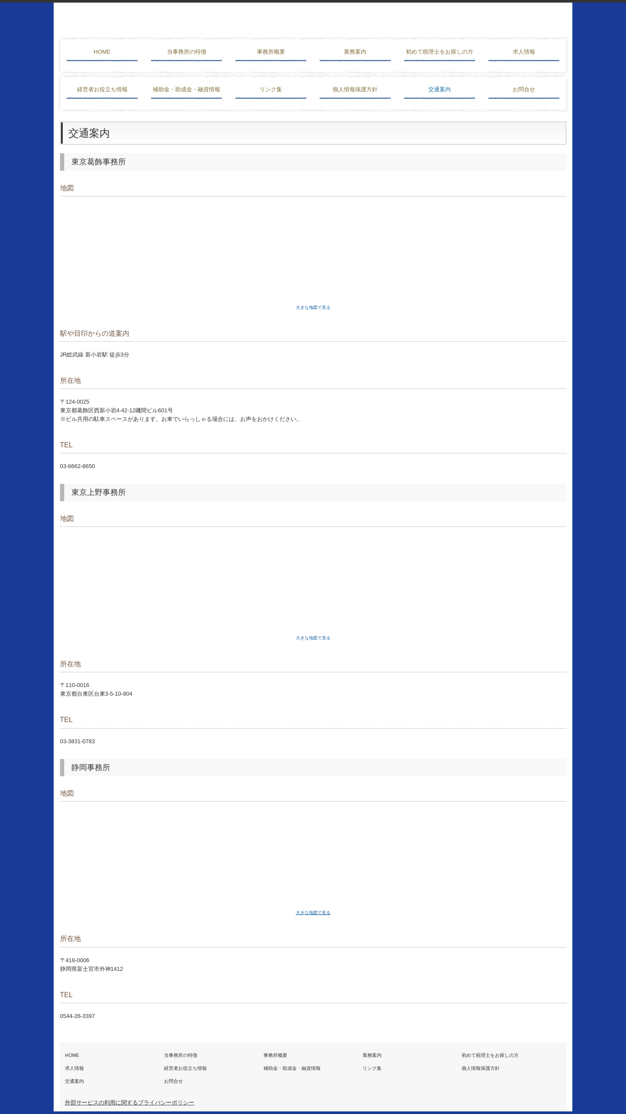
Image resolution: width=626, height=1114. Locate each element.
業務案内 (355, 51)
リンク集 (271, 89)
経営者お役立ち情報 (102, 89)
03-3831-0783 (77, 741)
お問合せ (524, 89)
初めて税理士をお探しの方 (439, 51)
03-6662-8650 (77, 466)
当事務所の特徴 (186, 51)
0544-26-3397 (77, 1016)
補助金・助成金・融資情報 (186, 89)
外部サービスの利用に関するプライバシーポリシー (129, 1102)
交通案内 (439, 89)
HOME (102, 51)
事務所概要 (271, 51)
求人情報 (524, 51)
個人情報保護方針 (355, 89)
